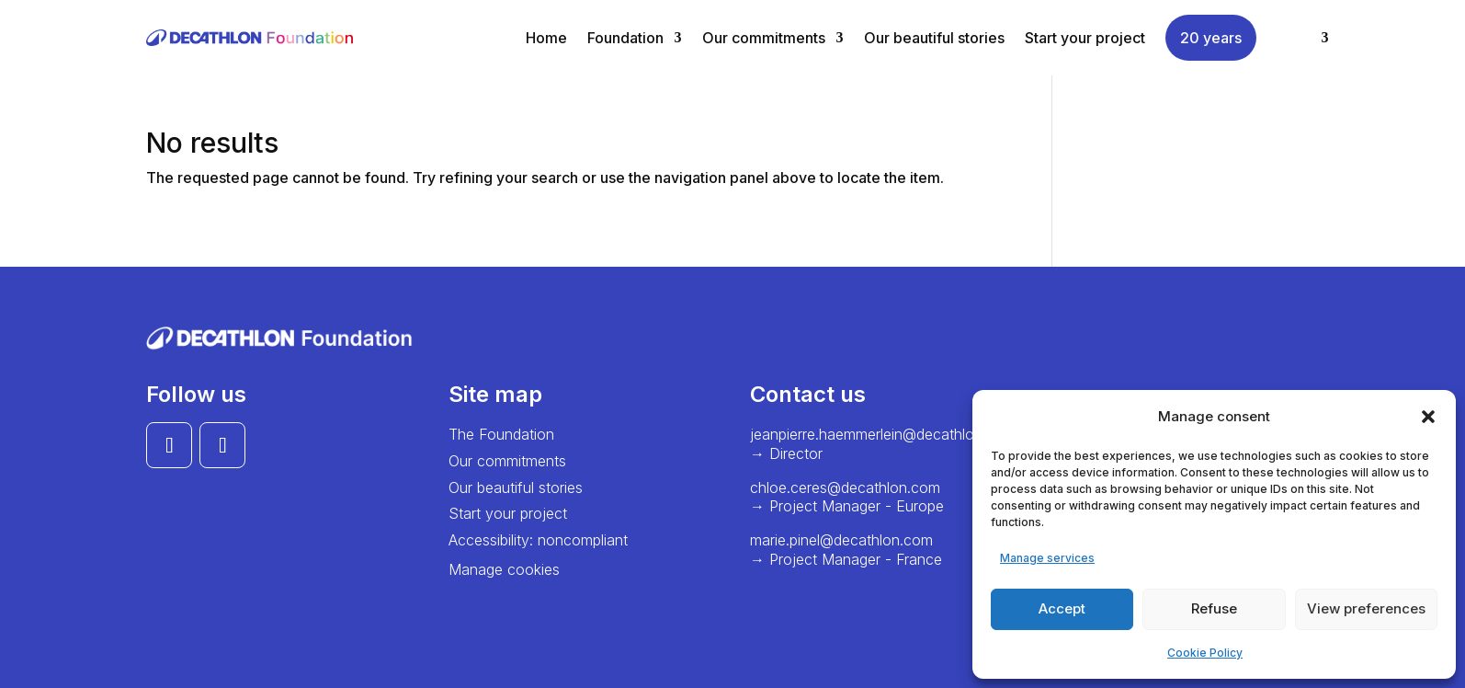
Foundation (625, 38)
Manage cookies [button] (504, 569)
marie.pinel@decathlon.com (841, 540)
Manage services (1047, 558)
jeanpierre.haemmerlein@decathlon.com (883, 434)
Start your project (1085, 38)
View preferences (1366, 608)
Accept (1062, 608)
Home (546, 38)
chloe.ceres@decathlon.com (845, 487)
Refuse (1214, 608)
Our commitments (763, 38)
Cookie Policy (1205, 652)
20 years (1211, 38)
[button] (1428, 416)
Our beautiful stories (934, 38)
